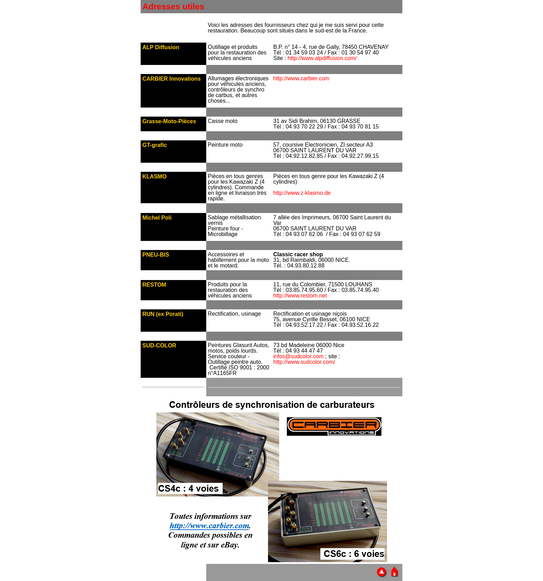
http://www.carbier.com (301, 78)
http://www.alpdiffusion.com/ (322, 58)
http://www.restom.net (300, 296)
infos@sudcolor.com (298, 356)
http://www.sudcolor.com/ (304, 362)
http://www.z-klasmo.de (302, 193)
